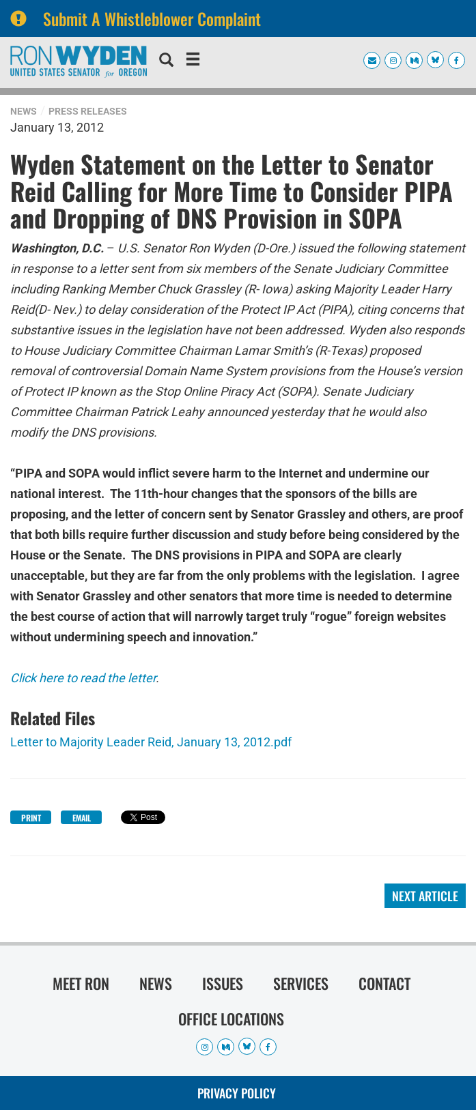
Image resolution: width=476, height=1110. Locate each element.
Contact (384, 983)
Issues (222, 983)
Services (300, 983)
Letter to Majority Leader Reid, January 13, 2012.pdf (151, 742)
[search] (166, 61)
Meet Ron (81, 983)
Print (31, 817)
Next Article (425, 896)
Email (81, 817)
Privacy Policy (236, 1093)
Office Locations (231, 1018)
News (23, 111)
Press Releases (87, 111)
